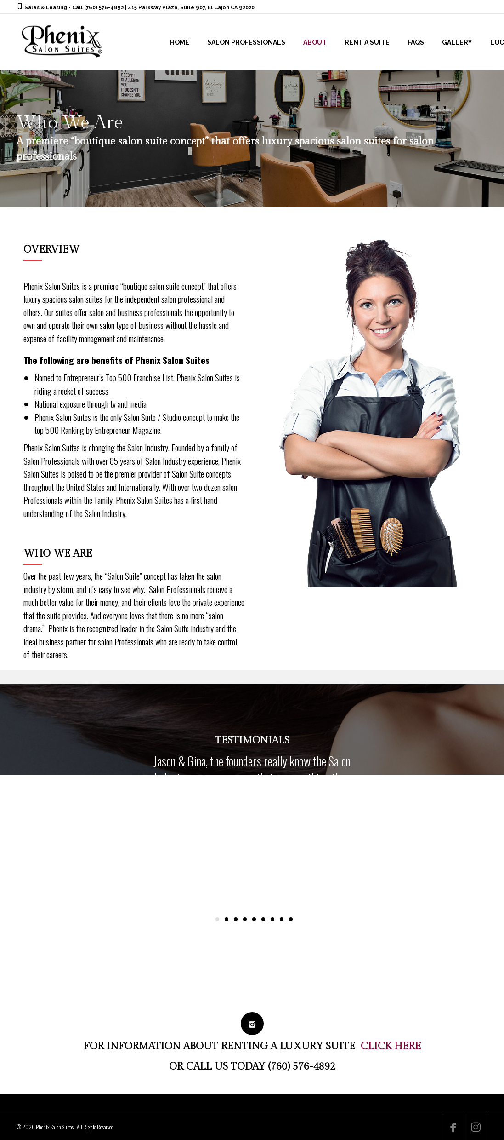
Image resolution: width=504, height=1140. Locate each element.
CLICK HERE (391, 1046)
